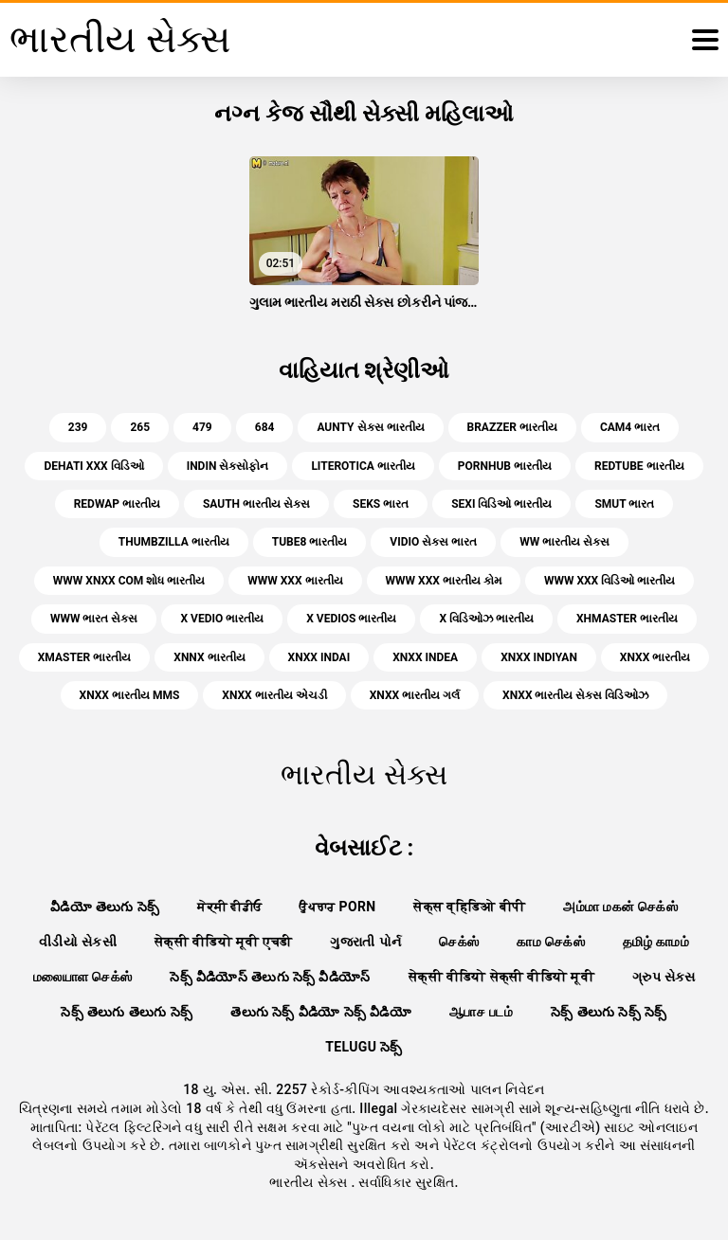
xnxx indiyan (538, 657)
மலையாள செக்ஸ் (82, 976)
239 (78, 427)
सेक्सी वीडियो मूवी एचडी (223, 941)
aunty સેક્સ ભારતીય (370, 427)
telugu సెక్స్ (364, 1046)
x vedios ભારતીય (351, 618)
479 (202, 427)
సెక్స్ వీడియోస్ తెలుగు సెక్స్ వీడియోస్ (270, 976)
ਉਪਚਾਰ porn (337, 906)
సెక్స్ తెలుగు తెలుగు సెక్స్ (126, 1011)
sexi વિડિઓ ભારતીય (501, 504)
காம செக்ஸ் (551, 941)
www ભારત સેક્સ (93, 618)
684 (265, 427)
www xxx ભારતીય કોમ (443, 580)
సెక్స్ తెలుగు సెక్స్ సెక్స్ (609, 1011)
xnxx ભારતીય (655, 657)
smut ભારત (624, 504)
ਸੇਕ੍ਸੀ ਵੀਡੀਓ (229, 906)
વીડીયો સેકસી (78, 941)
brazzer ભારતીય (512, 427)
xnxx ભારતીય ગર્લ (415, 695)
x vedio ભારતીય (222, 618)
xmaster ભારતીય (85, 657)
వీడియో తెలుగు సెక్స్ (104, 906)
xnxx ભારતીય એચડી (274, 695)
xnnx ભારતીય (209, 657)
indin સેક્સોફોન (228, 466)
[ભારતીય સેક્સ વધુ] (705, 39)
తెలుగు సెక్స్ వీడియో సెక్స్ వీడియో (320, 1011)
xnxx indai (319, 657)
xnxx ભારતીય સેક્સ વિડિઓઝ (575, 695)
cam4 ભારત (630, 427)
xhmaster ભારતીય (627, 618)
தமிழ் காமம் (656, 941)
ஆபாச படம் (481, 1011)
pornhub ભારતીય (505, 466)
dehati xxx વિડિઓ (93, 466)
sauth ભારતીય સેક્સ (256, 504)
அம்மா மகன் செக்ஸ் (620, 906)
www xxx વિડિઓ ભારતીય (609, 580)
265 (140, 427)
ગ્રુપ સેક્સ (663, 976)
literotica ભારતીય (362, 466)
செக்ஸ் (459, 941)
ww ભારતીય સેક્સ (564, 541)
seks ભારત (381, 504)
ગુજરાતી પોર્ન (365, 941)
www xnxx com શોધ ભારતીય (129, 580)
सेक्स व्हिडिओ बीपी (469, 906)
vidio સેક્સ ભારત (433, 541)
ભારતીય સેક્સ (310, 1182)
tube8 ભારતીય (310, 541)
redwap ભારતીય (117, 504)
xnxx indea (425, 657)
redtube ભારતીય (639, 466)
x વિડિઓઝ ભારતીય (486, 618)
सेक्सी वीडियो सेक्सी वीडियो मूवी (501, 976)
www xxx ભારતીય (294, 580)
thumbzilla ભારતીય (173, 541)
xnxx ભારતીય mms (130, 695)
